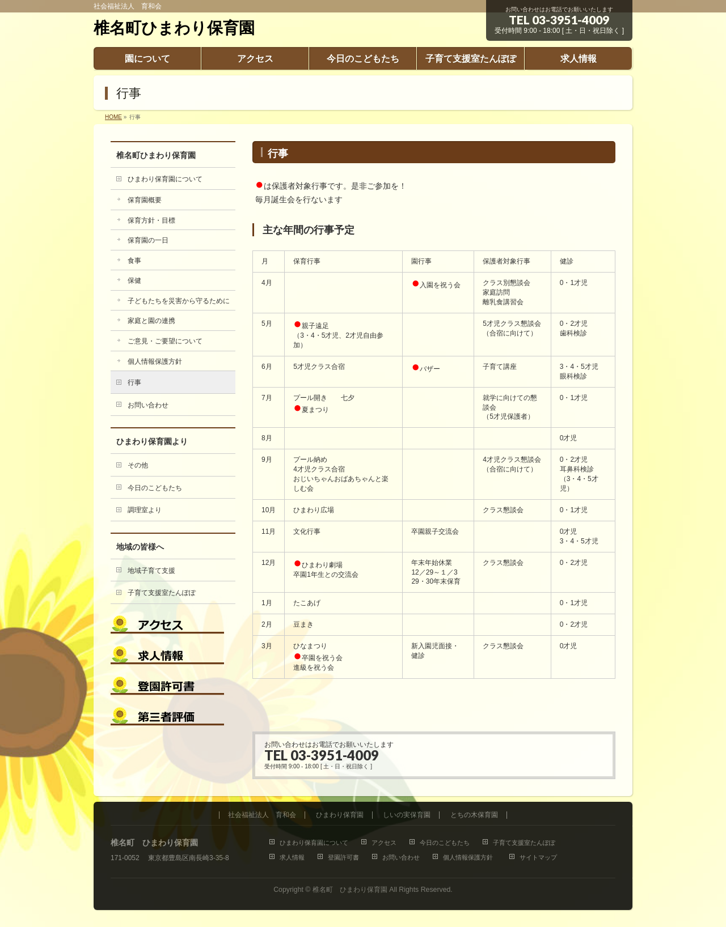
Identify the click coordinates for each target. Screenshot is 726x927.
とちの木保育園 (474, 815)
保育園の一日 (148, 240)
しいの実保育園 (406, 815)
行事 (134, 382)
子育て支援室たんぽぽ (162, 593)
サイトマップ (538, 857)
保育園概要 (145, 200)
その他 (138, 465)
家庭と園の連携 (151, 321)
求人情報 (292, 857)
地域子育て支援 (151, 571)
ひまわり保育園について (165, 179)
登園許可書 (343, 857)
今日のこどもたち (155, 488)
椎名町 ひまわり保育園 (350, 890)
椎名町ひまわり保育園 (174, 28)
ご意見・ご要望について (165, 341)
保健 (134, 280)
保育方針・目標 (151, 220)
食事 (134, 261)
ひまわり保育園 (340, 815)
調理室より (145, 510)
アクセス (384, 842)
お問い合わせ (148, 405)
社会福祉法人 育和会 (262, 815)
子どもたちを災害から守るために (179, 301)
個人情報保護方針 (157, 361)
